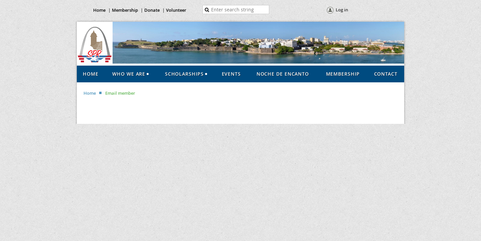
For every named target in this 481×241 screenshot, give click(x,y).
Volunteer (176, 10)
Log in (342, 10)
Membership (125, 10)
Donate (152, 10)
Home (99, 10)
